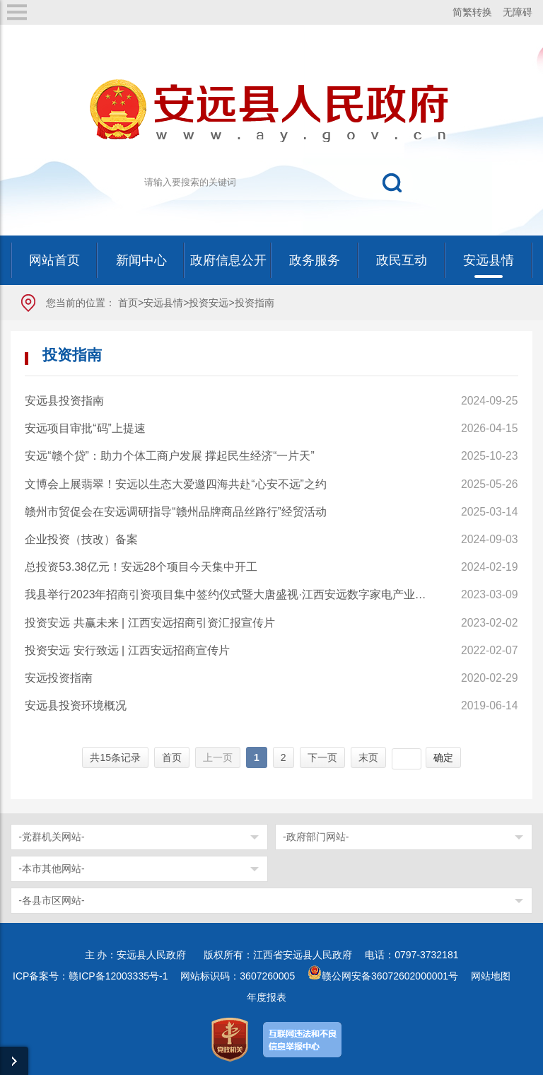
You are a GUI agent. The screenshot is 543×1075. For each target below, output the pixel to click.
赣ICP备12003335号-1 (118, 976)
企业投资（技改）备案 (81, 539)
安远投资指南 (59, 678)
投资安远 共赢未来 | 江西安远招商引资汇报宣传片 (149, 623)
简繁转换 (472, 12)
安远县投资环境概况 (76, 705)
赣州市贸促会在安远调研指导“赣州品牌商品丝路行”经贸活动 (176, 512)
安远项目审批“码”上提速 (85, 428)
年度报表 (266, 997)
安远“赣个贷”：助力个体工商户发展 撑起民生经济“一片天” (169, 456)
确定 (443, 757)
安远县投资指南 (64, 401)
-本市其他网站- (51, 868)
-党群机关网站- (51, 836)
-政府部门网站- (316, 836)
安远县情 (163, 302)
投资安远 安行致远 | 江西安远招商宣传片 (127, 650)
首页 (128, 302)
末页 (368, 757)
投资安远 (208, 302)
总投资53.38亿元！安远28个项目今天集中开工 (141, 567)
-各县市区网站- (51, 900)
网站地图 (490, 976)
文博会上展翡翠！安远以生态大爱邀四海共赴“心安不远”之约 (176, 484)
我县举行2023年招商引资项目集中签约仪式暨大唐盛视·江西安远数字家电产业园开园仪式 (227, 594)
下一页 (322, 757)
